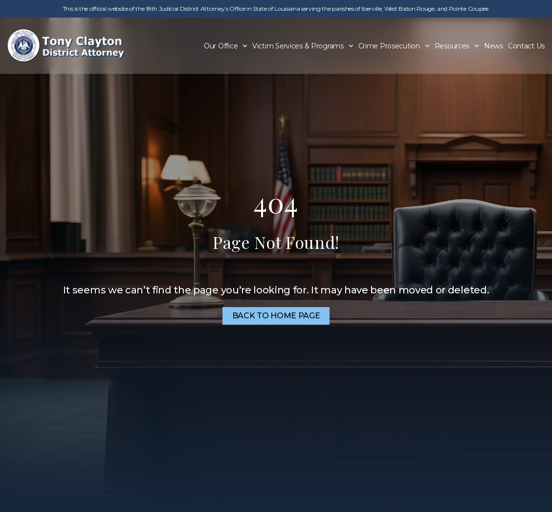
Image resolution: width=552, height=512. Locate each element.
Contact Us (526, 46)
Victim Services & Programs (302, 46)
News (493, 46)
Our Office (225, 46)
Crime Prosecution (394, 46)
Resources (457, 46)
